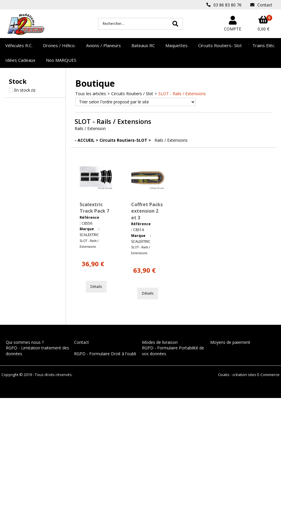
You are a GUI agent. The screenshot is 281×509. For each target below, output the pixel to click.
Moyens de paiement (230, 342)
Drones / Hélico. (59, 45)
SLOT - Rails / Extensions (182, 93)
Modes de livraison (160, 342)
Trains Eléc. (263, 45)
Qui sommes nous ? (25, 342)
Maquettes (176, 45)
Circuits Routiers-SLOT (123, 140)
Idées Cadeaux (20, 60)
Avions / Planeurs (103, 45)
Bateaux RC (143, 45)
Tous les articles (90, 93)
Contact (81, 342)
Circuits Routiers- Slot (220, 45)
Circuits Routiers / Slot (132, 93)
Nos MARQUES (61, 60)
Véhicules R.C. (18, 45)
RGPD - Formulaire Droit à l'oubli (105, 353)
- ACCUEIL (85, 140)
